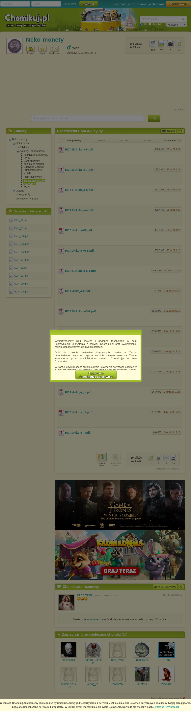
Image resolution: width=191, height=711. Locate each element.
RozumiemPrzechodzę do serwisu (96, 375)
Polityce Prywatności (167, 707)
